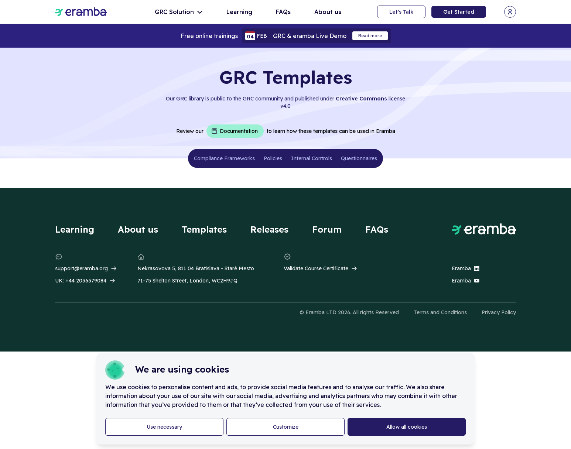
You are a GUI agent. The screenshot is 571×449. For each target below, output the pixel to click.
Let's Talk (401, 11)
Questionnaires (359, 158)
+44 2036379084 (85, 280)
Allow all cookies (406, 427)
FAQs (283, 12)
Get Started (458, 11)
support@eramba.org (81, 268)
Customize (285, 427)
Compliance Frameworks (224, 158)
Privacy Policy (499, 312)
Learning (239, 12)
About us (327, 12)
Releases (269, 229)
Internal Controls (311, 158)
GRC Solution (179, 11)
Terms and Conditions (440, 312)
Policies (273, 158)
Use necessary (164, 427)
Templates (204, 229)
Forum (327, 229)
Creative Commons (361, 98)
